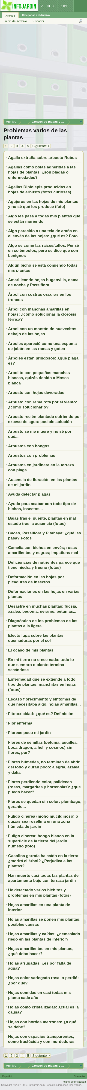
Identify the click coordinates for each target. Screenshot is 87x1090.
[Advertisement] (43, 73)
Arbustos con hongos (28, 446)
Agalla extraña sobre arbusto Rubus (42, 157)
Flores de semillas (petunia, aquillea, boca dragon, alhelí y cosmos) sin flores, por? (43, 747)
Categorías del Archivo (36, 15)
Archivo (10, 15)
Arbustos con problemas (31, 455)
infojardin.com (37, 1085)
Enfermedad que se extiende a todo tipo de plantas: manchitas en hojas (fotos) (42, 684)
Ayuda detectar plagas (29, 494)
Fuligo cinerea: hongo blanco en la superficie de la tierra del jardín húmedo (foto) (41, 841)
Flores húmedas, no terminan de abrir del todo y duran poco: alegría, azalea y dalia (44, 767)
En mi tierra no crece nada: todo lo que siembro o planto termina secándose (41, 664)
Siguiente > (41, 146)
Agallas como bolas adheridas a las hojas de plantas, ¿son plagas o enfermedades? (42, 172)
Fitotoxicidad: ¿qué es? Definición (40, 713)
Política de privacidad (74, 1081)
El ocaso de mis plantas (30, 650)
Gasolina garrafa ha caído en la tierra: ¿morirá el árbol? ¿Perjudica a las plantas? (44, 860)
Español (7, 1076)
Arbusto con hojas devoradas (36, 392)
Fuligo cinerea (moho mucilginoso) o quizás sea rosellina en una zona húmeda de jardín (43, 821)
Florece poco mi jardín (29, 732)
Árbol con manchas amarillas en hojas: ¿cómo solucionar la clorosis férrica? (42, 314)
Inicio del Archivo (15, 21)
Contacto (79, 1076)
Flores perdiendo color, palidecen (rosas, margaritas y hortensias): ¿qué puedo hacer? (44, 786)
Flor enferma (20, 723)
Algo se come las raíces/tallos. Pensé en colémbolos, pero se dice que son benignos (43, 250)
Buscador (38, 21)
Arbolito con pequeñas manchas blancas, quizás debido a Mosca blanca (39, 377)
